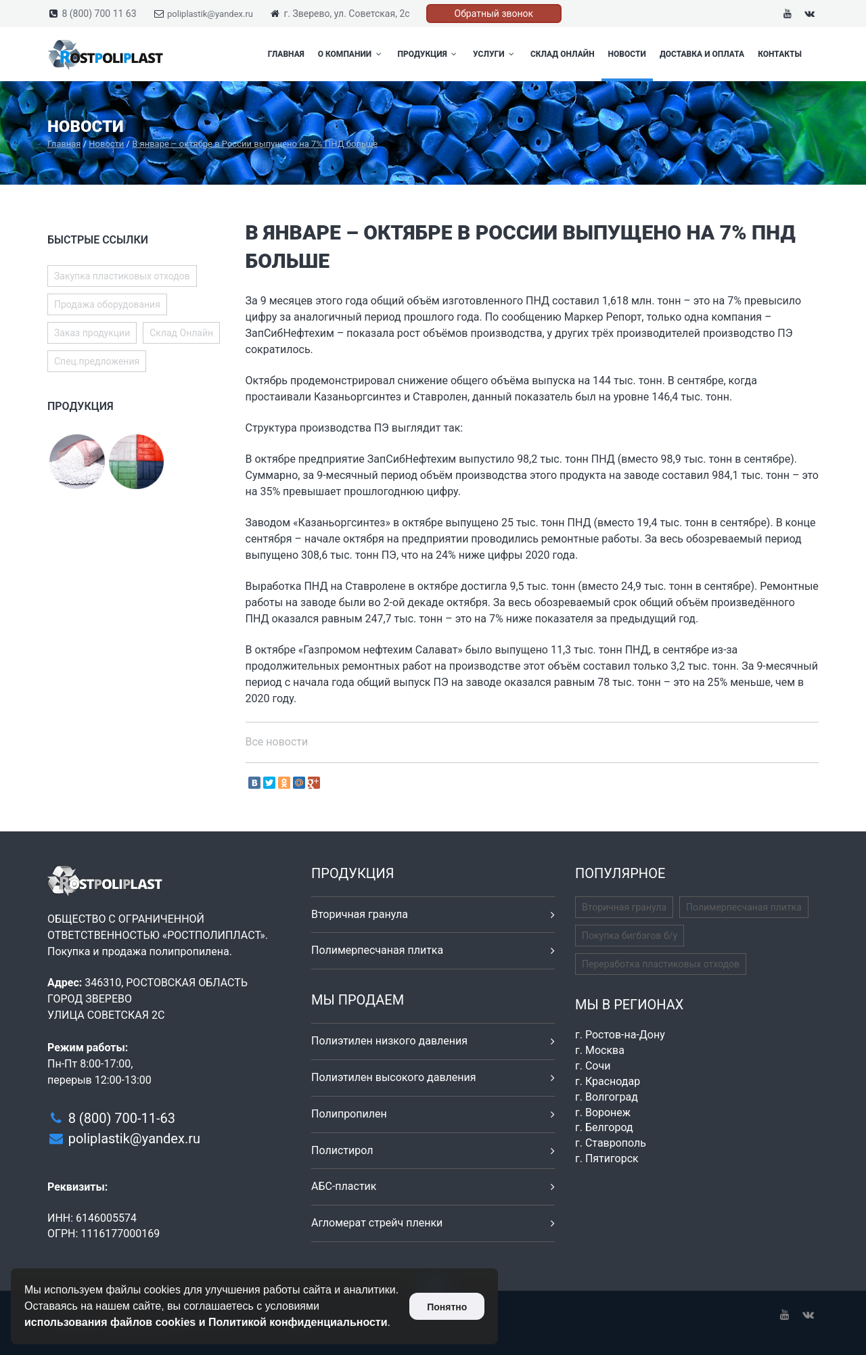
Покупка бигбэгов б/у (629, 935)
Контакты (780, 54)
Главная (286, 54)
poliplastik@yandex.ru (210, 14)
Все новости (277, 741)
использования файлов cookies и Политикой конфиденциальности (206, 1322)
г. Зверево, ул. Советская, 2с (346, 13)
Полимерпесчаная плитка (377, 950)
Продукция (429, 54)
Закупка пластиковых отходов (122, 276)
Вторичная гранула (359, 914)
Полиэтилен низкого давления (389, 1040)
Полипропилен (349, 1113)
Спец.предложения (96, 361)
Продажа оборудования (107, 304)
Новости (627, 54)
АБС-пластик (344, 1186)
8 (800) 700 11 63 (99, 13)
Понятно (447, 1307)
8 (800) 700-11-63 (121, 1118)
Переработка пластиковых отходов (660, 964)
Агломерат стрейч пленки (376, 1222)
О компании (351, 54)
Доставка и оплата (702, 54)
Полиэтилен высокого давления (393, 1077)
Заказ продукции (92, 332)
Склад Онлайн (562, 54)
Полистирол (342, 1150)
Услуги (495, 54)
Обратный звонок (494, 13)
